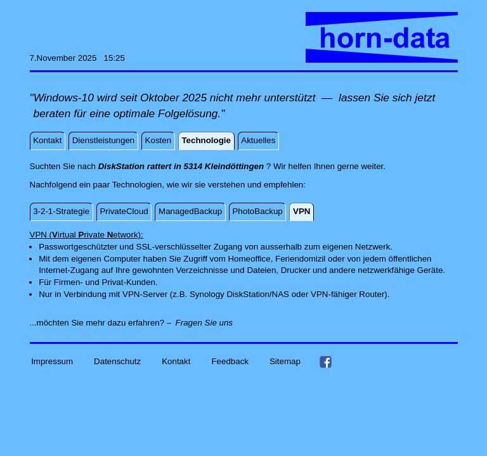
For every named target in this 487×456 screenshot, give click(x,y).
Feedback (230, 361)
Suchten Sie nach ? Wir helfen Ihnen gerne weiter (207, 166)
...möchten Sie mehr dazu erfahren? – (101, 322)
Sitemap (285, 361)
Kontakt (176, 361)
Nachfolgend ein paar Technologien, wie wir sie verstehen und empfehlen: (168, 184)
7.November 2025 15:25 (77, 58)
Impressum (52, 361)
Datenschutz (117, 361)
